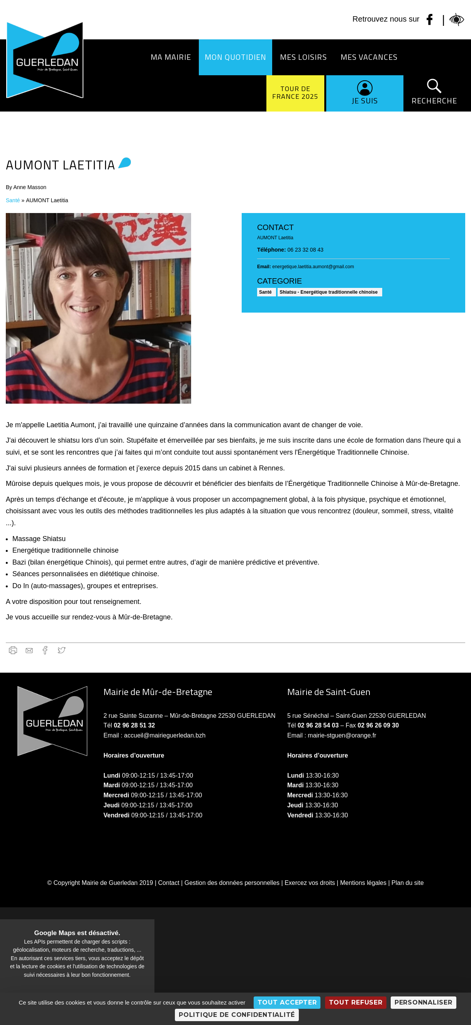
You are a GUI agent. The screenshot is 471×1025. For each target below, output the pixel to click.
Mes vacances (369, 57)
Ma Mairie (171, 57)
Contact (169, 883)
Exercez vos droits (310, 883)
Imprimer (13, 650)
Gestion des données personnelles (232, 883)
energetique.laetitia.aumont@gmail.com (313, 266)
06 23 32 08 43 (305, 250)
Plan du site (407, 883)
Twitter (61, 650)
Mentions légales (363, 883)
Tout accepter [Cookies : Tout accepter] (287, 1002)
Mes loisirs (303, 57)
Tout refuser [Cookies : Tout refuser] (356, 1002)
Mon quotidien (235, 57)
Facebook (45, 650)
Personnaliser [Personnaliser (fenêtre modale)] (423, 1002)
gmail (29, 650)
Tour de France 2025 (295, 92)
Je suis (365, 101)
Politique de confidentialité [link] (237, 1014)
